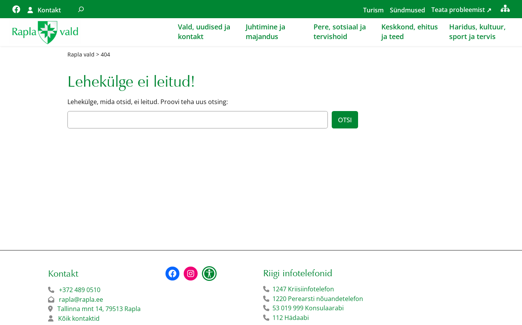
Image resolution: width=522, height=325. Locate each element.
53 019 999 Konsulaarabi (308, 308)
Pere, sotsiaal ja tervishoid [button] (340, 31)
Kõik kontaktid (79, 318)
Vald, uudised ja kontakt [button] (204, 31)
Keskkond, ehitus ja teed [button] (409, 31)
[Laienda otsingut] (81, 9)
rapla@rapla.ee (81, 299)
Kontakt (49, 10)
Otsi (345, 119)
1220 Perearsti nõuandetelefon (317, 298)
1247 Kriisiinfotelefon (303, 289)
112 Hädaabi (290, 317)
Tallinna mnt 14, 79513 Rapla (99, 308)
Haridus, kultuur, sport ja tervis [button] (477, 31)
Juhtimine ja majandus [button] (265, 31)
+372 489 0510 (79, 290)
